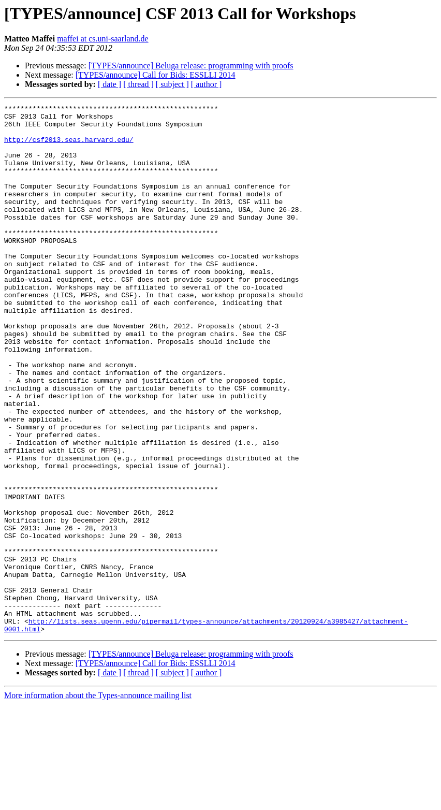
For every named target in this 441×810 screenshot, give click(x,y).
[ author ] (206, 84)
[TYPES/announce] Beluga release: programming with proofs (191, 65)
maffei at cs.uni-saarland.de (103, 38)
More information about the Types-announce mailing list (98, 801)
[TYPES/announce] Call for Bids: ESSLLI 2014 (156, 74)
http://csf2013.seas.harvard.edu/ (69, 147)
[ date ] (109, 84)
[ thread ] (138, 84)
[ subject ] (172, 84)
